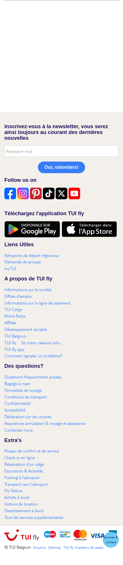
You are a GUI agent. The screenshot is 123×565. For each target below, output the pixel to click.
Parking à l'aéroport (21, 477)
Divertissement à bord (23, 510)
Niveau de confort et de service (31, 450)
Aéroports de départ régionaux (31, 255)
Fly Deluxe (13, 490)
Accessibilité (14, 409)
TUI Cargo (13, 309)
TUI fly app (14, 349)
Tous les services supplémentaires (33, 517)
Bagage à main (17, 383)
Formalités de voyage (23, 390)
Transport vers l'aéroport (26, 484)
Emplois (39, 547)
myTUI (10, 268)
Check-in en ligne (19, 457)
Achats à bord (16, 497)
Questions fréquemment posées (33, 376)
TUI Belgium (15, 335)
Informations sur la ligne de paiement (37, 302)
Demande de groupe (22, 261)
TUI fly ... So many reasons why (32, 342)
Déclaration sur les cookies (27, 416)
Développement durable (25, 329)
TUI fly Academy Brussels (83, 547)
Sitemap (54, 547)
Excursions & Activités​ (23, 470)
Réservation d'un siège (24, 464)
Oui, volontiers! (61, 167)
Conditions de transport (25, 396)
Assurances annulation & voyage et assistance (44, 423)
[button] (111, 540)
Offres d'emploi (18, 296)
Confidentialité (17, 403)
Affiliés (10, 322)
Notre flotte (14, 315)
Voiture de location (21, 503)
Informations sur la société (27, 289)
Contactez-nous (18, 429)
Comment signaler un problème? (33, 355)
